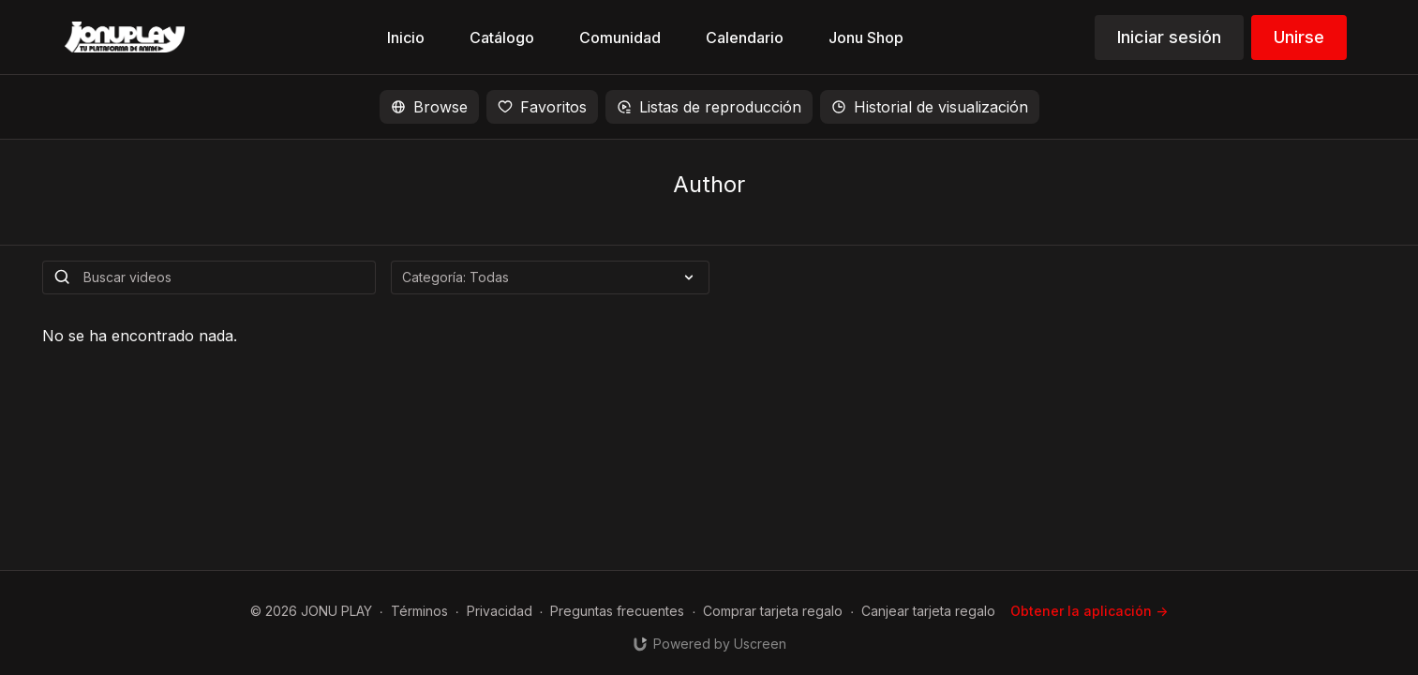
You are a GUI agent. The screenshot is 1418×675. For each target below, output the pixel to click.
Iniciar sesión (1169, 37)
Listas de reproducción (709, 107)
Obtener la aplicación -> (1089, 611)
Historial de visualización (929, 107)
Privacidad (499, 611)
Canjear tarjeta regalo (928, 611)
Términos (419, 611)
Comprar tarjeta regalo (773, 611)
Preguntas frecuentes (617, 611)
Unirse (1299, 37)
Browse (429, 107)
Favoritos (542, 107)
